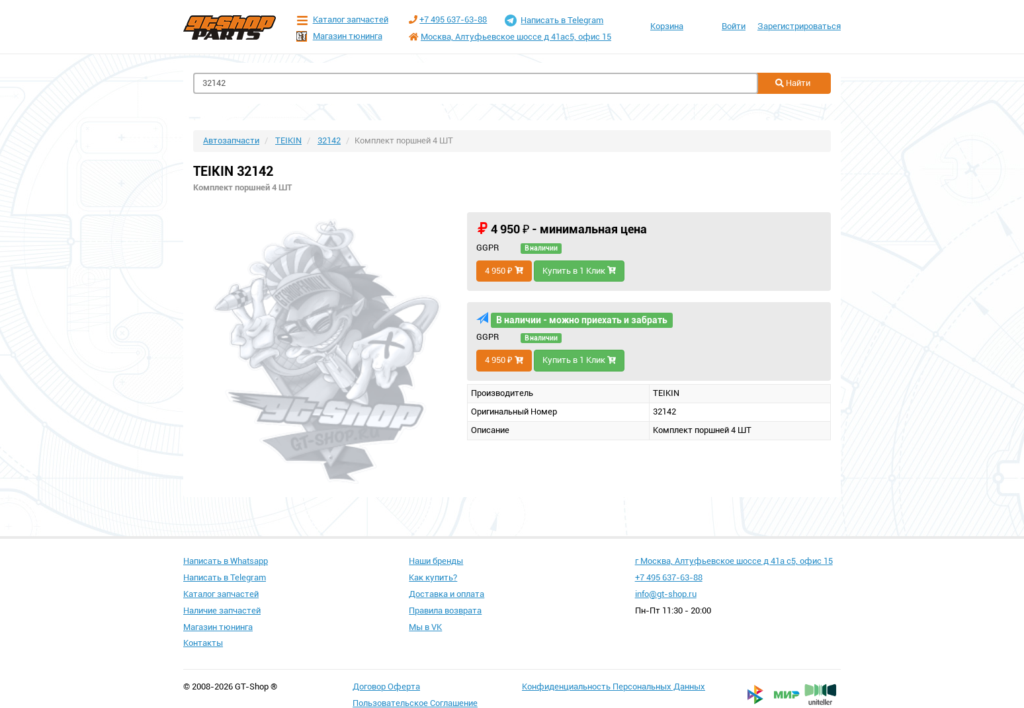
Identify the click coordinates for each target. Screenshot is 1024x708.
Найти (792, 83)
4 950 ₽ (504, 271)
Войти (734, 26)
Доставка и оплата (446, 594)
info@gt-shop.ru (666, 594)
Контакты (203, 643)
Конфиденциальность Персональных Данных (613, 686)
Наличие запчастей (222, 610)
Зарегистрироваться (799, 26)
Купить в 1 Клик (579, 271)
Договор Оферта (386, 686)
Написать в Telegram (554, 20)
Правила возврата (445, 610)
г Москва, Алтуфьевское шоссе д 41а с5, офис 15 (734, 561)
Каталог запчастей (342, 20)
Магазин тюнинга (339, 36)
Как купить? (433, 577)
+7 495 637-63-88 (453, 19)
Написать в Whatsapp (225, 561)
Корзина (666, 26)
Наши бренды (436, 561)
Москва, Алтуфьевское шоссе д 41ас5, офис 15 (516, 37)
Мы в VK (425, 627)
